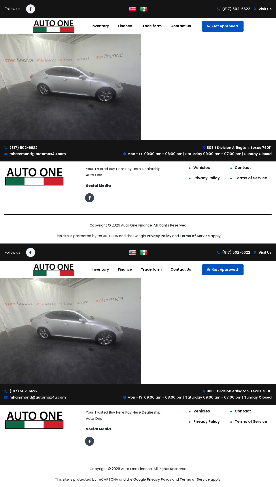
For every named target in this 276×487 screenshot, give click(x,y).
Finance (125, 25)
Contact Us (180, 25)
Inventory (100, 25)
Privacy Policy (206, 178)
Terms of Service (251, 178)
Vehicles (201, 167)
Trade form (151, 25)
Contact (243, 167)
